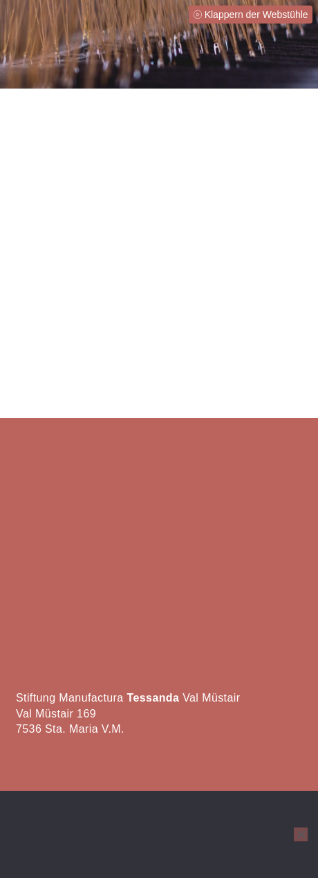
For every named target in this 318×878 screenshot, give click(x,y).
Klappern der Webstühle (256, 14)
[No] (301, 834)
